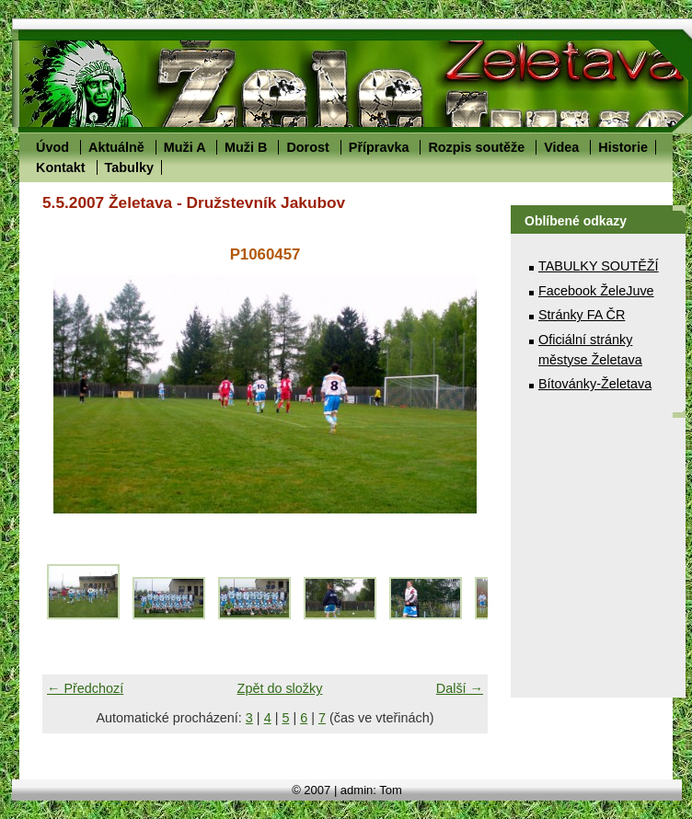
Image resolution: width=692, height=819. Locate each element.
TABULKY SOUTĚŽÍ (598, 266)
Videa (561, 147)
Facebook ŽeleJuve (596, 290)
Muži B (246, 147)
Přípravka (379, 147)
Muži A (184, 147)
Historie (623, 147)
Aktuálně (116, 147)
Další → (459, 688)
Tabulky (129, 167)
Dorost (307, 147)
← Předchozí (85, 688)
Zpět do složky (280, 688)
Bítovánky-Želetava (595, 383)
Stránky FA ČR (581, 314)
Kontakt (61, 167)
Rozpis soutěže (476, 147)
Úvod (52, 147)
